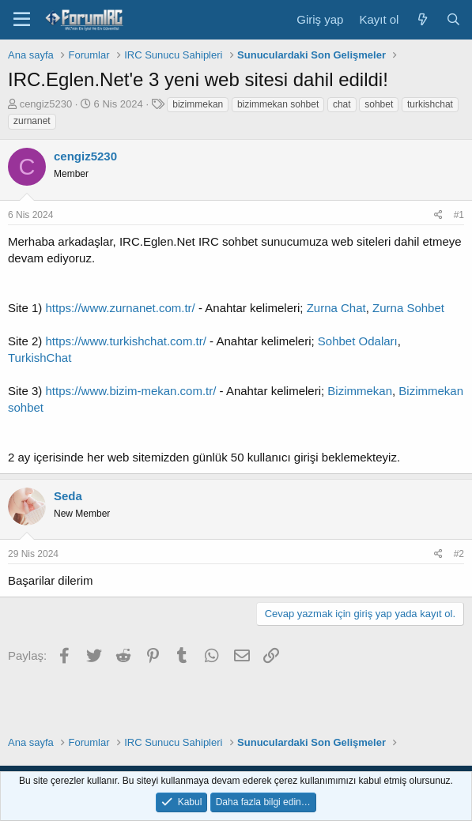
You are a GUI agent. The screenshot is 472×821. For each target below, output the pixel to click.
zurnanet (32, 120)
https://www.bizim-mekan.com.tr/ (131, 390)
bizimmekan (197, 104)
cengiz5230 (46, 104)
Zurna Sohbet (408, 307)
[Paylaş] (438, 215)
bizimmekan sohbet (278, 104)
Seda (68, 496)
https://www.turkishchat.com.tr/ (126, 341)
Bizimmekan (359, 390)
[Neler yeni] (421, 19)
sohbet (378, 104)
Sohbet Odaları (358, 341)
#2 (459, 553)
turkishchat (430, 104)
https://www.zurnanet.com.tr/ (120, 307)
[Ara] (453, 19)
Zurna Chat (336, 307)
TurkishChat (39, 357)
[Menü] (21, 20)
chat (342, 104)
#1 (459, 214)
